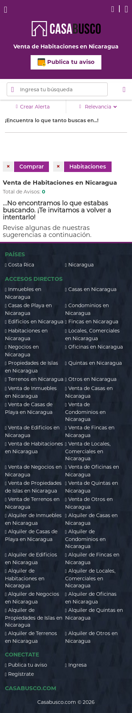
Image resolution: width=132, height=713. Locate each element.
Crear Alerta (33, 106)
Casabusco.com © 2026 (66, 702)
